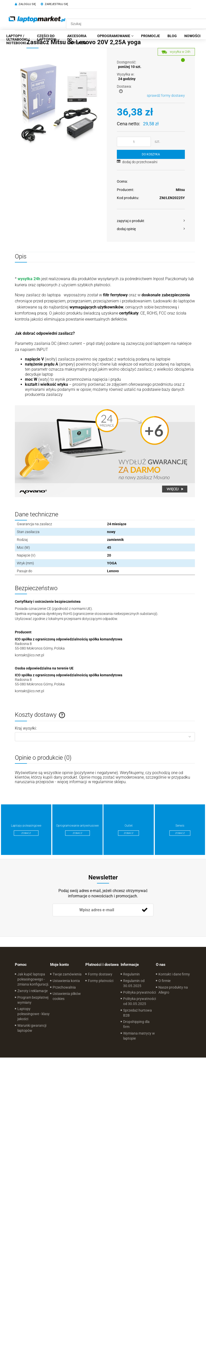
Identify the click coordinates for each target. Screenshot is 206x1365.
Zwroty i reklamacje (32, 991)
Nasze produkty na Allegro (173, 989)
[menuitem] (18, 39)
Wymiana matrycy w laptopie (139, 1035)
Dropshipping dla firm (136, 1024)
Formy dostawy (100, 974)
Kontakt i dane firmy (174, 974)
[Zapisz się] (144, 910)
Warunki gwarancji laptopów (31, 1028)
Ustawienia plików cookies (67, 996)
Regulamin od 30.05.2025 (134, 983)
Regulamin (131, 974)
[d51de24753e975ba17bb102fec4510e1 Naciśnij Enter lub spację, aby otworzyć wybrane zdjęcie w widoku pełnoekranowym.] (59, 102)
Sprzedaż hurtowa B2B (137, 1012)
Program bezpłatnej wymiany (32, 999)
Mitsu (180, 190)
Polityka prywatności (139, 992)
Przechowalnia (64, 987)
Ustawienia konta (66, 981)
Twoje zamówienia (67, 974)
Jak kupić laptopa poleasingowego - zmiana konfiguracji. (33, 979)
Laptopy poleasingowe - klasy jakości (33, 1014)
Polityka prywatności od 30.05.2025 (139, 1001)
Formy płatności (100, 981)
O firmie (164, 981)
